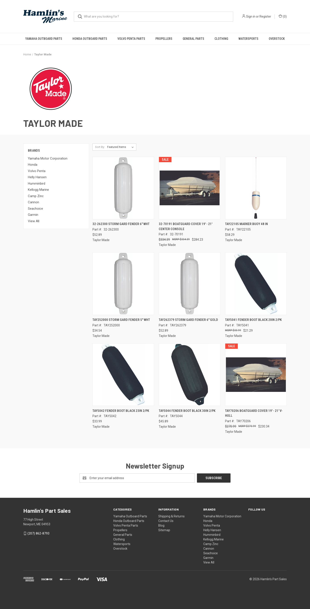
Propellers (163, 38)
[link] (155, 592)
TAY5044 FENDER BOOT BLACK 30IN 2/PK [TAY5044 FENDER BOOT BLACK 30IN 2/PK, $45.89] (187, 411)
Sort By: (100, 147)
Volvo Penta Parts (131, 38)
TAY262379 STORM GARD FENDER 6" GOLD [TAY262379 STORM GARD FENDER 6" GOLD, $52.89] (188, 320)
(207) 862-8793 (38, 533)
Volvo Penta (36, 171)
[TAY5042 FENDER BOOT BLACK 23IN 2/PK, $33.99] (123, 374)
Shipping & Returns (171, 516)
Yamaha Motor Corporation (47, 158)
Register (265, 16)
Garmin (33, 215)
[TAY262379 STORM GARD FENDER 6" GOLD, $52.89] (190, 283)
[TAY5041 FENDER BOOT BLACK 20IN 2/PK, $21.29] (256, 283)
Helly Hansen (37, 177)
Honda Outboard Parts (89, 38)
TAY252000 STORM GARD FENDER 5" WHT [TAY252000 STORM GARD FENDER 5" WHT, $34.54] (121, 320)
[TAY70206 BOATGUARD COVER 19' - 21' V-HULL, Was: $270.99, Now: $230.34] (256, 374)
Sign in (250, 16)
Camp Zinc (36, 196)
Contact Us (165, 521)
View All (33, 221)
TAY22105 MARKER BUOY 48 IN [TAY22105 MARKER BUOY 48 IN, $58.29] (246, 224)
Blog (161, 525)
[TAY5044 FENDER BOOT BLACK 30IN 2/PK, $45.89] (190, 374)
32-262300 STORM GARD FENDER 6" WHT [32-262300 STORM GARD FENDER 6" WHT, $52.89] (121, 224)
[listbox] (121, 147)
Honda (32, 165)
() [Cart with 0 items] (283, 16)
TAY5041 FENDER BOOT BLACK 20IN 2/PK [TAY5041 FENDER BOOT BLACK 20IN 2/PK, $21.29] (253, 320)
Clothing (221, 38)
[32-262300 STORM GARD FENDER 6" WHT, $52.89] (123, 188)
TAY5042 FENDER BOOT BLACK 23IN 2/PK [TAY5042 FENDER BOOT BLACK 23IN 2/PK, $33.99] (120, 411)
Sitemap (164, 530)
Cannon (33, 202)
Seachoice (35, 209)
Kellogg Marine (38, 190)
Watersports (248, 38)
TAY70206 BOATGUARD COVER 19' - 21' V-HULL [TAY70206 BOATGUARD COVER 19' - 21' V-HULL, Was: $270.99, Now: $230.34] (254, 413)
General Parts (193, 38)
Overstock (277, 38)
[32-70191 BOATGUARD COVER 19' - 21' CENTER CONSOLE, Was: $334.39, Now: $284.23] (190, 188)
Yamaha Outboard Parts (43, 38)
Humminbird (36, 183)
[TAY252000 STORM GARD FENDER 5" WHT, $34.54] (123, 283)
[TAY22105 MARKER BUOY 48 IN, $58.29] (256, 188)
